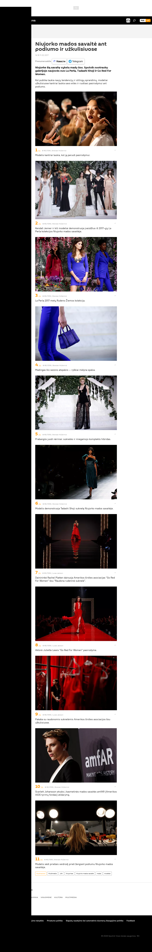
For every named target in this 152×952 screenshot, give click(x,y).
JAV (61, 873)
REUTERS (47, 151)
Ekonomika (32, 897)
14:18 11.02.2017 (42, 55)
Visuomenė (46, 897)
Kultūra (58, 897)
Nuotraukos (40, 873)
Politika (20, 897)
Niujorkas (69, 873)
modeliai (107, 873)
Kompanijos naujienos (12, 924)
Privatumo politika (55, 920)
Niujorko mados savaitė (85, 873)
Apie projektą (8, 920)
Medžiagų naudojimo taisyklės (31, 920)
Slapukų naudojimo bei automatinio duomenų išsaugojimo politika (94, 920)
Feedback (131, 920)
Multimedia (52, 873)
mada (99, 873)
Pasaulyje (8, 897)
